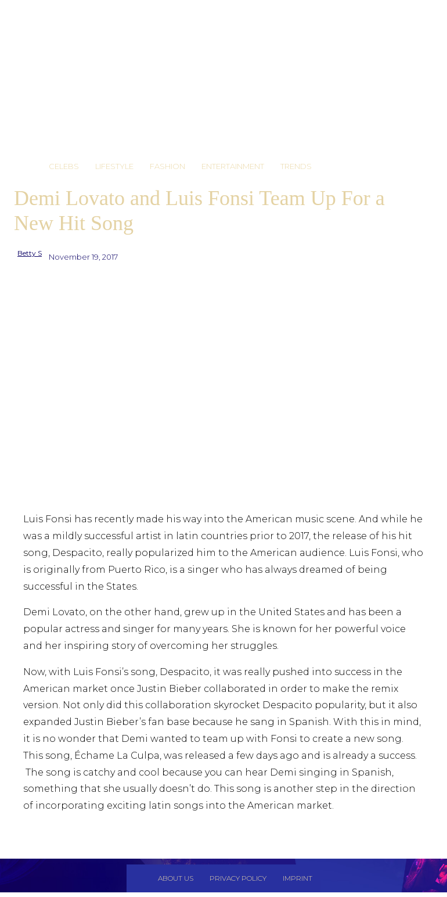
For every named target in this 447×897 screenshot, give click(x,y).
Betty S (29, 253)
